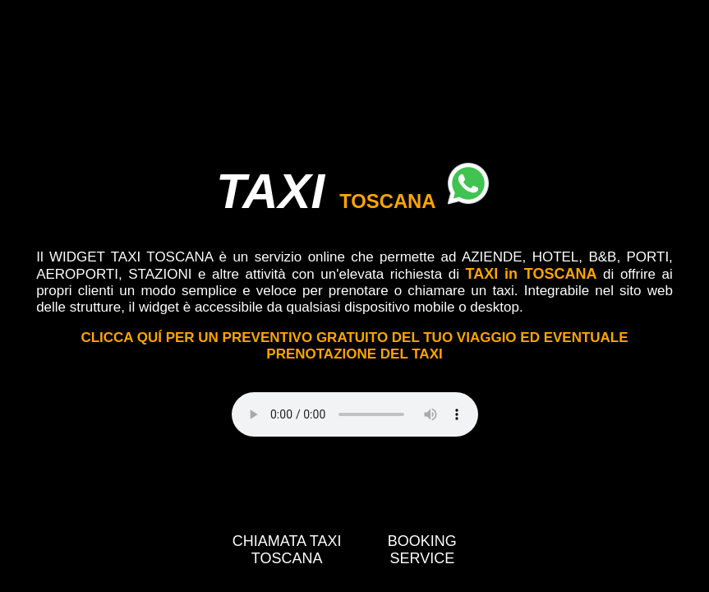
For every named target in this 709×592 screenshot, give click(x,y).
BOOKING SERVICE (422, 550)
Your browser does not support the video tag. (355, 414)
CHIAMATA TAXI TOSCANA (287, 550)
